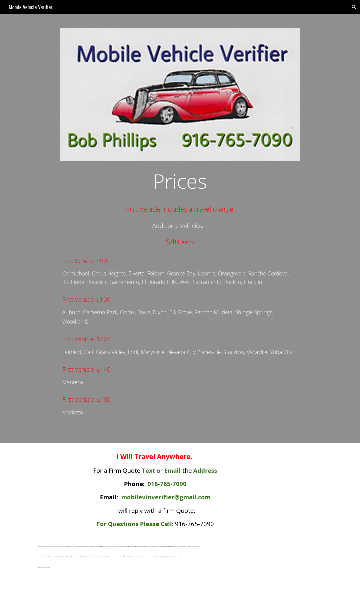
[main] (180, 180)
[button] (354, 7)
